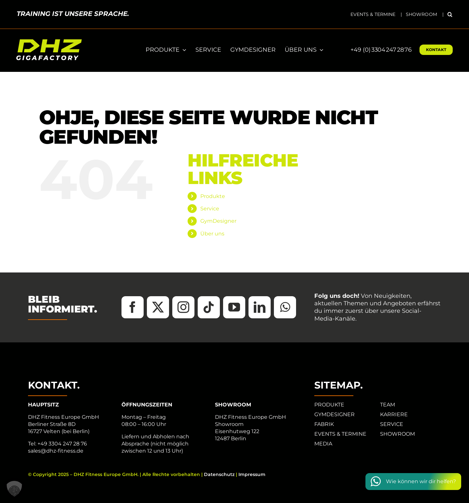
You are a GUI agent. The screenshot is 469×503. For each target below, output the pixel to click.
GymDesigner (218, 221)
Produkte (212, 196)
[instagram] (183, 307)
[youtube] (234, 307)
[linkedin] (260, 307)
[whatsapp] (285, 307)
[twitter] (158, 307)
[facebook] (132, 307)
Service (209, 208)
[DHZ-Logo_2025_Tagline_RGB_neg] (48, 42)
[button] (450, 14)
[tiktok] (209, 307)
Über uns (212, 234)
